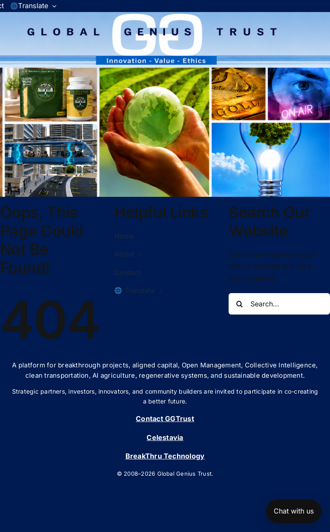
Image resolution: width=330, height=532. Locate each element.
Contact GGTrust (165, 418)
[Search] (239, 304)
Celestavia (165, 437)
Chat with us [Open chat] (294, 511)
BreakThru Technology (165, 456)
